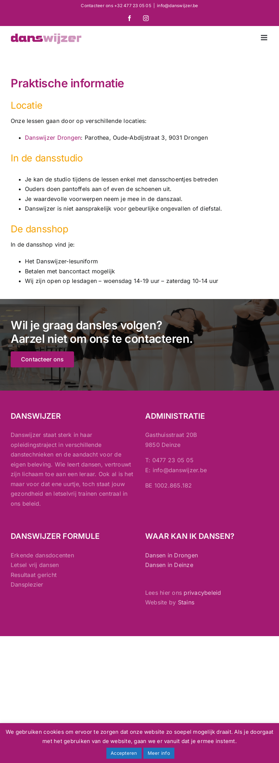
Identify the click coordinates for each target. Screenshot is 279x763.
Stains (186, 602)
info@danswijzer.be (177, 5)
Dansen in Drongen (171, 555)
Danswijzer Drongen (53, 137)
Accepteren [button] (124, 753)
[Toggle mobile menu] (264, 37)
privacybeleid (202, 592)
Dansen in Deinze (169, 564)
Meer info (159, 753)
